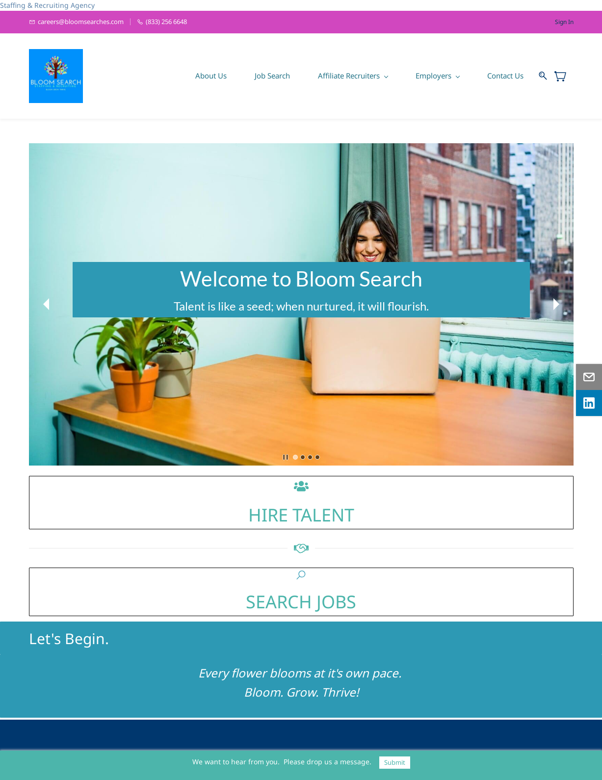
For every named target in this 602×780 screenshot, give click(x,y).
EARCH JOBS (306, 602)
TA (300, 515)
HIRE (268, 515)
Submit (394, 762)
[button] (46, 304)
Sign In (564, 22)
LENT (333, 515)
